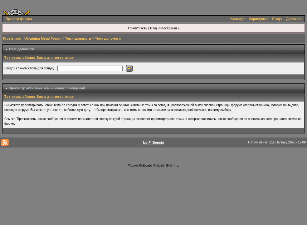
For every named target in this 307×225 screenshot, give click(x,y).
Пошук (277, 19)
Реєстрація (168, 28)
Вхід (153, 28)
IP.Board (145, 165)
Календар (238, 19)
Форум (133, 165)
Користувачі (258, 19)
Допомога (293, 19)
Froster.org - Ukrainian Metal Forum (32, 38)
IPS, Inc (172, 165)
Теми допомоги (78, 38)
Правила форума (19, 19)
